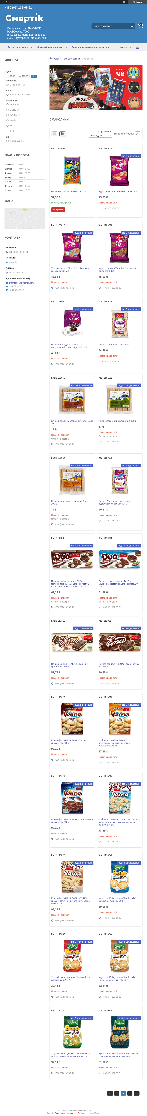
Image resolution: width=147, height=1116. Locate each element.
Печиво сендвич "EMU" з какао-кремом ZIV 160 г (119, 665)
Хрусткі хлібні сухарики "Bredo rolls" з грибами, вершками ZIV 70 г (118, 978)
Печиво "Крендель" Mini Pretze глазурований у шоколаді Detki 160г (69, 346)
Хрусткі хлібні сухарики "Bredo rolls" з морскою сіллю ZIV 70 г (118, 899)
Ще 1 (11, 131)
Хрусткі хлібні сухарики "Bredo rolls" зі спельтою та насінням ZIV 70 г (118, 1055)
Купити (59, 209)
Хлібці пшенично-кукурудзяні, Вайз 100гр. (69, 502)
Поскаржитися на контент (65, 1113)
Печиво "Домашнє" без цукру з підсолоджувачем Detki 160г (114, 502)
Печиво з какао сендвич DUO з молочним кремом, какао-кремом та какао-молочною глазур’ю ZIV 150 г (70, 584)
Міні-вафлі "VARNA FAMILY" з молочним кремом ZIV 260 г (72, 820)
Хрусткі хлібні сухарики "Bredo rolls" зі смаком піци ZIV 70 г (70, 978)
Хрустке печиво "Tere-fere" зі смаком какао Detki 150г (117, 269)
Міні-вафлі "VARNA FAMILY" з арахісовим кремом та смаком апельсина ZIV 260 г (114, 743)
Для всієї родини (72, 59)
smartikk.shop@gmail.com (21, 283)
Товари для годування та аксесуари (90, 47)
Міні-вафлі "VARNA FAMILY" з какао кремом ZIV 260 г (69, 741)
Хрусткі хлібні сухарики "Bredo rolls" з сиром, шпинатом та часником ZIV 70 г (71, 1055)
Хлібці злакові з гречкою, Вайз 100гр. (118, 421)
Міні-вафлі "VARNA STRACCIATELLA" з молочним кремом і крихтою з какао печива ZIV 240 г (119, 822)
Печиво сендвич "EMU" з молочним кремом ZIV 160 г (69, 665)
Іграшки (123, 47)
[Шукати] (132, 26)
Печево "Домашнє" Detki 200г (114, 344)
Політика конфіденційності (89, 1113)
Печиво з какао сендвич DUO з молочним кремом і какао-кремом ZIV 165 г (118, 584)
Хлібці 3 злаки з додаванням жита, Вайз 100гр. (72, 422)
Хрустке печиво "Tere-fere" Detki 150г (118, 191)
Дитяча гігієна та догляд (49, 47)
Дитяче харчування (18, 47)
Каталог (57, 59)
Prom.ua (87, 1110)
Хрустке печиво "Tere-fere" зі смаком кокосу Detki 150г (70, 269)
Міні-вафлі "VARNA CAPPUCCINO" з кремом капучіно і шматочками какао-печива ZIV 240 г (70, 901)
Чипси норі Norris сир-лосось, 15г (68, 191)
